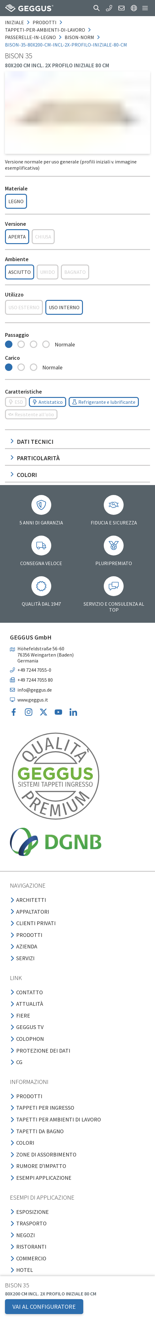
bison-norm (79, 37)
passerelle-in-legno (30, 37)
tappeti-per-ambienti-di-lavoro (45, 30)
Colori (23, 475)
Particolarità (35, 458)
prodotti (45, 22)
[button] (96, 8)
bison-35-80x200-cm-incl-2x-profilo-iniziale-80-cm (66, 45)
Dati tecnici (31, 441)
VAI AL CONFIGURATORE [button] (44, 1306)
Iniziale (14, 22)
